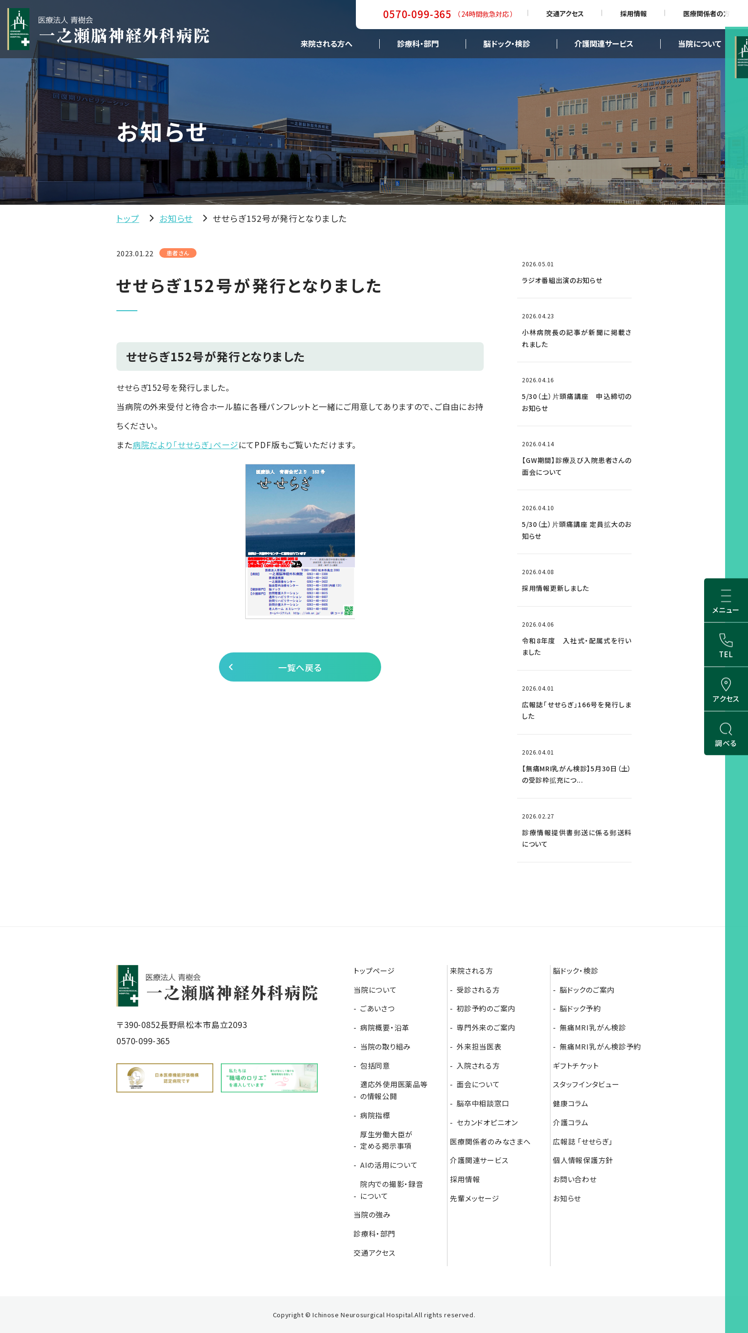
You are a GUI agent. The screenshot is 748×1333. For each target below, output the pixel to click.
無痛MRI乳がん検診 (593, 1027)
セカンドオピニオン (487, 1122)
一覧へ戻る (299, 670)
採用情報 (633, 13)
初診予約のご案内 (486, 1008)
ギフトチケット (576, 1065)
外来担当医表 (479, 1046)
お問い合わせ (575, 1179)
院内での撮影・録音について (392, 1190)
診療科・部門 (418, 43)
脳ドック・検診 (506, 43)
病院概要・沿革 (384, 1027)
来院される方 (471, 971)
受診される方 (478, 990)
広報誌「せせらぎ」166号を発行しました (577, 710)
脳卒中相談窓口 (483, 1103)
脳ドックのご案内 (587, 990)
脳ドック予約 (580, 1008)
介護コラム (571, 1122)
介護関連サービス (604, 43)
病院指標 (375, 1115)
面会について (478, 1084)
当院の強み (372, 1214)
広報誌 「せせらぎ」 (583, 1141)
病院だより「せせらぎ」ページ (186, 445)
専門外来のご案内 (486, 1027)
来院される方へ (327, 43)
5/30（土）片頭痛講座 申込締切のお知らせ (577, 402)
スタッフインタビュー (586, 1084)
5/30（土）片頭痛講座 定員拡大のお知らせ (577, 530)
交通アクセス (565, 13)
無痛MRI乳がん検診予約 (600, 1046)
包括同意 (375, 1065)
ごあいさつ (377, 1008)
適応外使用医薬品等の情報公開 (394, 1090)
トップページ (374, 971)
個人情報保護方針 (583, 1160)
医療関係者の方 (706, 13)
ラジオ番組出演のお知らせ (562, 280)
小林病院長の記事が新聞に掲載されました (577, 338)
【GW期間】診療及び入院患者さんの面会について (577, 466)
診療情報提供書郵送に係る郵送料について (577, 838)
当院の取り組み (385, 1046)
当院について (699, 43)
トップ (127, 218)
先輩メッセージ (474, 1198)
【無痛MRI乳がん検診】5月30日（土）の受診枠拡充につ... (577, 774)
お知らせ (176, 218)
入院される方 (478, 1065)
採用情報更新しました (555, 588)
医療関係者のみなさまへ (490, 1141)
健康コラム (571, 1103)
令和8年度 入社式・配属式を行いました (577, 646)
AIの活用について (389, 1165)
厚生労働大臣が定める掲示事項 (386, 1140)
